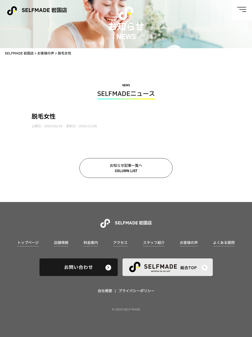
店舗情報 (61, 243)
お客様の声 (189, 243)
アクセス (120, 243)
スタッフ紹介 (154, 243)
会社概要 (105, 291)
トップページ (28, 243)
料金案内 (91, 243)
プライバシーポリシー (136, 291)
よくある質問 (224, 243)
